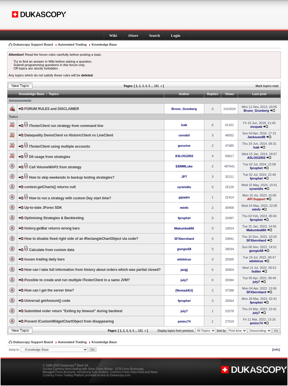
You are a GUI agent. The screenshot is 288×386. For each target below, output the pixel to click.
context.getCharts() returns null (50, 187)
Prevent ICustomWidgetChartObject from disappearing (69, 321)
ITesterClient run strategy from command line (66, 126)
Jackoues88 (256, 137)
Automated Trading (72, 44)
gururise (184, 145)
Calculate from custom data (51, 250)
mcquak (256, 126)
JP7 (184, 176)
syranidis (184, 187)
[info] (276, 349)
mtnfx (184, 207)
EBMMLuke (184, 166)
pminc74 (184, 321)
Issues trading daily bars (44, 259)
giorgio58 (184, 249)
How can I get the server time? (49, 290)
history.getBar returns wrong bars (52, 228)
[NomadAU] (184, 290)
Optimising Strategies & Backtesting (54, 218)
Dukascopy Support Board (33, 44)
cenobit (184, 135)
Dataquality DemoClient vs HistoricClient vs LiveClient (68, 135)
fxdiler (256, 271)
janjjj (184, 269)
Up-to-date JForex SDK (43, 208)
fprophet (256, 168)
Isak (184, 125)
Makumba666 (184, 228)
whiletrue (184, 259)
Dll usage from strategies (49, 157)
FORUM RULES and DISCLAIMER (51, 109)
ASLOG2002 (184, 156)
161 (156, 86)
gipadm (184, 197)
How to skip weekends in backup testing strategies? (71, 177)
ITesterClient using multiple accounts (59, 146)
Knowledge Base (104, 44)
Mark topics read (267, 86)
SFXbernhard (184, 238)
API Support (256, 199)
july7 (184, 280)
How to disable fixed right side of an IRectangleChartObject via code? (81, 239)
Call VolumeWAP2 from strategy (55, 167)
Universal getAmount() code (47, 301)
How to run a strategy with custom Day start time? (70, 198)
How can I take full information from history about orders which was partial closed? (92, 270)
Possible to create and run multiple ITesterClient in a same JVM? (77, 280)
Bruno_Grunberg (184, 109)
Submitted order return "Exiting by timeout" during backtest (73, 311)
